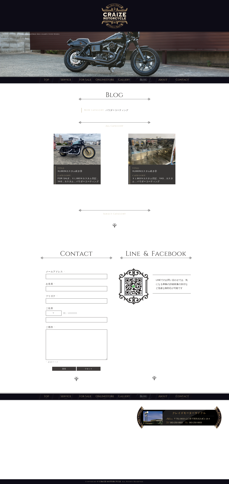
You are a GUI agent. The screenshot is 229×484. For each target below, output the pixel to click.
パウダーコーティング (87, 181)
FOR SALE (63, 178)
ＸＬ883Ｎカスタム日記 (84, 178)
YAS (60, 181)
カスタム (69, 181)
